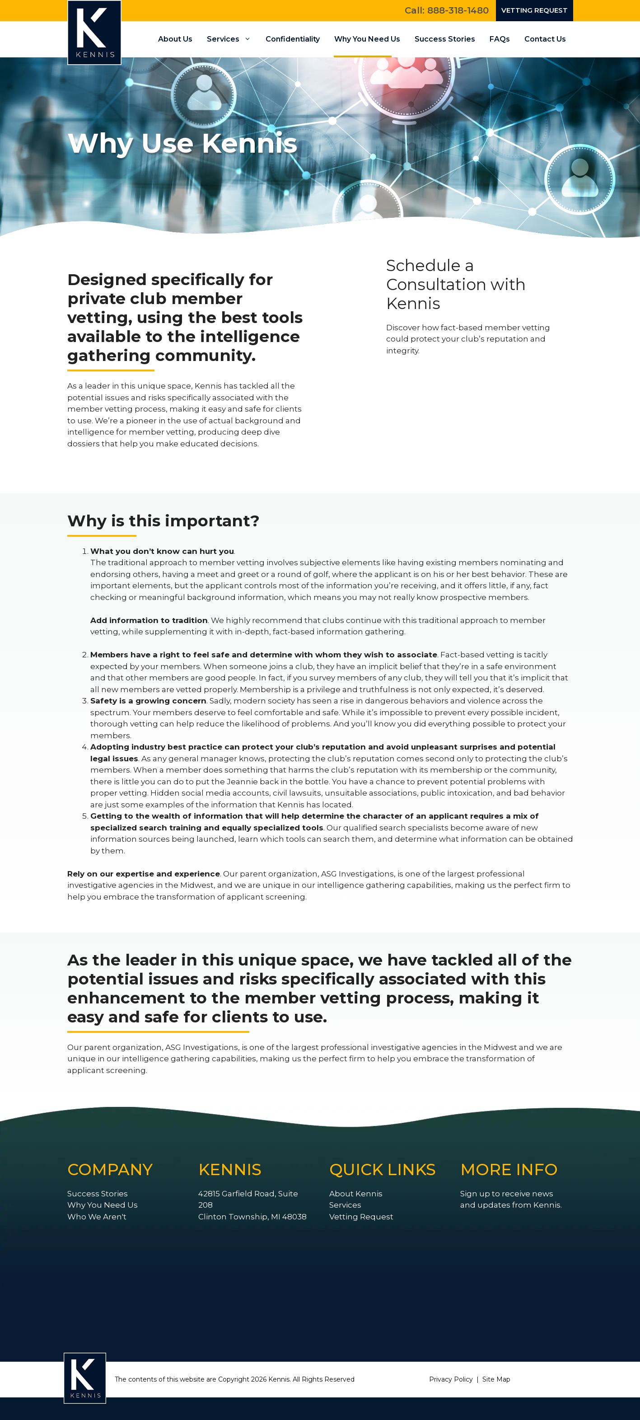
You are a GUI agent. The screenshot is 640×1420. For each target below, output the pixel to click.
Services (232, 39)
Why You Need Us (367, 39)
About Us (175, 39)
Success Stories (445, 39)
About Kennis (356, 1193)
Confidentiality (293, 39)
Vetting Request (534, 10)
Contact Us (545, 39)
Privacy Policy (451, 1379)
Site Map (496, 1379)
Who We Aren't (96, 1216)
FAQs (500, 39)
